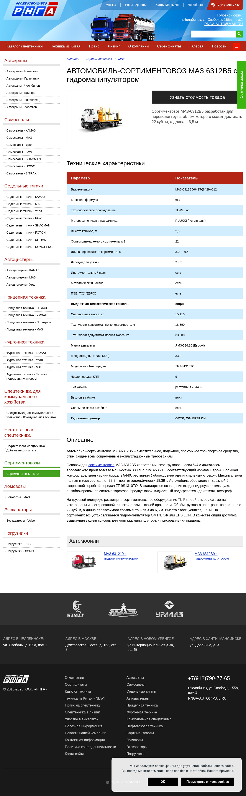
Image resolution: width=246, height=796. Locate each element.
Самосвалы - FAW (19, 152)
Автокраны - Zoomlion (22, 107)
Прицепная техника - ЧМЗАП (27, 315)
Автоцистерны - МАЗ (21, 277)
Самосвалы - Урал (20, 145)
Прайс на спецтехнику (82, 705)
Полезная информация (83, 726)
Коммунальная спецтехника (148, 719)
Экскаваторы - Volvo (21, 520)
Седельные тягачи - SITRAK (26, 239)
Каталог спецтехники (25, 46)
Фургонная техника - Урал (25, 360)
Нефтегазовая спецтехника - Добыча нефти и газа (27, 448)
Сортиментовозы (22, 462)
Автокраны (15, 60)
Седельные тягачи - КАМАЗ (26, 197)
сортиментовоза (102, 465)
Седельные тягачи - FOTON (26, 232)
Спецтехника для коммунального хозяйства (22, 396)
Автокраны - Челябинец (23, 85)
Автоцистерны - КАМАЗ (23, 270)
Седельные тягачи (23, 185)
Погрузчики (16, 533)
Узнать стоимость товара (197, 97)
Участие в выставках (81, 719)
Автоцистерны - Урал (21, 284)
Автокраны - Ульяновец (23, 100)
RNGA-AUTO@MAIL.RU (223, 24)
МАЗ (121, 58)
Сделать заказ (241, 85)
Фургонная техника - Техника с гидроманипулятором (28, 376)
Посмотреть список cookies (208, 782)
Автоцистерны (19, 259)
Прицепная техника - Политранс (29, 322)
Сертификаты (169, 46)
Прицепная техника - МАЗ (25, 329)
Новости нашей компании (85, 733)
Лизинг (114, 46)
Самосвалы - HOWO (21, 166)
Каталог (73, 58)
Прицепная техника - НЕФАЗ (27, 308)
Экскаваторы (18, 509)
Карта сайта (74, 754)
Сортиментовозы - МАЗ (23, 473)
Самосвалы (16, 119)
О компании (138, 46)
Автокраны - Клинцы (21, 92)
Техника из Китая (65, 46)
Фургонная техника (24, 341)
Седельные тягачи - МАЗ (24, 204)
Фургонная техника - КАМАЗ (26, 353)
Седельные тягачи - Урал (24, 211)
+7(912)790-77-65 (228, 5)
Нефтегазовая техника (144, 726)
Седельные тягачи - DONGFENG (30, 247)
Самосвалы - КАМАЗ (21, 130)
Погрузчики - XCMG (20, 551)
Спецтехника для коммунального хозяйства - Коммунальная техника (31, 415)
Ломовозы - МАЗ (18, 497)
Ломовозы (15, 486)
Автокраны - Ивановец (22, 71)
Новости (219, 46)
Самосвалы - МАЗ (19, 137)
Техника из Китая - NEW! (85, 698)
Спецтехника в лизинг (82, 712)
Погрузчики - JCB (19, 544)
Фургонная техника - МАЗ (24, 367)
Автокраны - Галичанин (23, 78)
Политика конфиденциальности (90, 747)
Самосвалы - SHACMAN (24, 159)
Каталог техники (78, 691)
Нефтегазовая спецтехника (19, 432)
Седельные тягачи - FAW (24, 218)
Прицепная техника (25, 297)
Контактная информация (85, 740)
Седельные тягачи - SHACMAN (28, 225)
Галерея (196, 46)
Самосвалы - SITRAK (22, 173)
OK (163, 782)
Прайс (94, 46)
